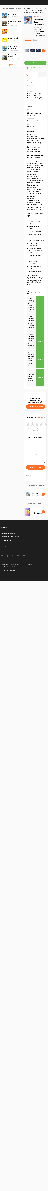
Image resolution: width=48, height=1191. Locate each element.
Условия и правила (17, 564)
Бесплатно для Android (39, 32)
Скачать (35, 63)
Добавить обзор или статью (10, 536)
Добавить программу (8, 533)
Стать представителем (35, 407)
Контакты (4, 546)
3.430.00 (38, 29)
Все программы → (12, 65)
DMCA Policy (5, 564)
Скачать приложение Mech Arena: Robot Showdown (31, 303)
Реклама (4, 550)
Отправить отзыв (35, 467)
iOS (35, 39)
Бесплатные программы (32, 8)
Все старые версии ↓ (37, 292)
